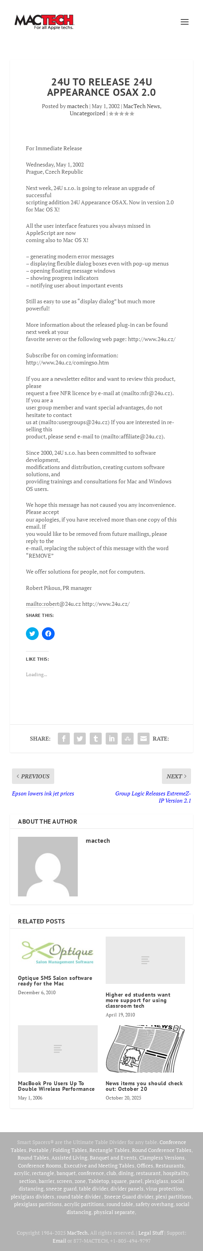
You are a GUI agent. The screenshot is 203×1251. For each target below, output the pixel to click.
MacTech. (78, 1232)
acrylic (22, 1173)
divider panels (127, 1188)
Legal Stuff (150, 1232)
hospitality (175, 1173)
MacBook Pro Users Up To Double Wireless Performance (56, 1086)
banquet (66, 1173)
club (111, 1173)
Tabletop (98, 1181)
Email (59, 1240)
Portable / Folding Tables (58, 1150)
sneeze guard (61, 1188)
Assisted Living (69, 1157)
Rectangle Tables (109, 1150)
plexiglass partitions (38, 1204)
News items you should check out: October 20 (144, 1086)
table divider (93, 1188)
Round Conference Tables (161, 1150)
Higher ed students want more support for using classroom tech (138, 1000)
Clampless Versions (162, 1157)
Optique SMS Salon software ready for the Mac (55, 980)
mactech (77, 106)
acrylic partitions (84, 1204)
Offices (145, 1165)
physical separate (114, 1212)
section (27, 1181)
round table (119, 1204)
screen (64, 1181)
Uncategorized (87, 113)
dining (126, 1173)
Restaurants (170, 1165)
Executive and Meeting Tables (99, 1165)
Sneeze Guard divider (128, 1196)
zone (80, 1181)
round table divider (79, 1196)
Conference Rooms (39, 1165)
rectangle (43, 1173)
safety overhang (154, 1204)
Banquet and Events (113, 1157)
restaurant (148, 1173)
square (119, 1181)
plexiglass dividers (32, 1196)
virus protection (164, 1188)
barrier (46, 1181)
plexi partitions (173, 1196)
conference (91, 1173)
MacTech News (141, 106)
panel (135, 1181)
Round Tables (33, 1157)
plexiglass (156, 1181)
